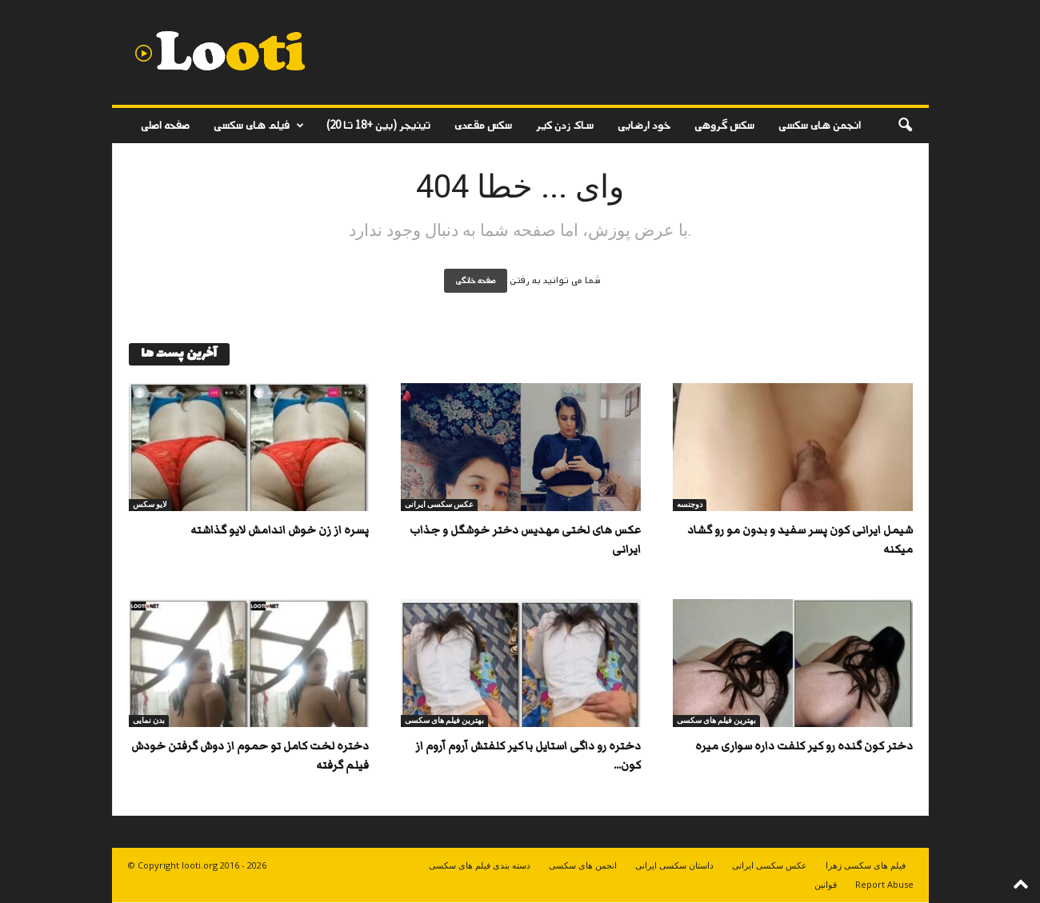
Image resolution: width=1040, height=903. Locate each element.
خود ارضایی (644, 125)
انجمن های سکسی (819, 125)
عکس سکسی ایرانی (439, 504)
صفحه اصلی (165, 125)
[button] (904, 125)
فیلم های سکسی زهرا (866, 865)
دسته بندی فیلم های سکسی (479, 865)
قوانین (825, 884)
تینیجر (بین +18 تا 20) (378, 125)
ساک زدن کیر (565, 125)
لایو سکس (150, 504)
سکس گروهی (724, 125)
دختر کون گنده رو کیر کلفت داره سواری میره (804, 746)
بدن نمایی (149, 720)
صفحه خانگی (475, 280)
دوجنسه (689, 504)
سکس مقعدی (483, 125)
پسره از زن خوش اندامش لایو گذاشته (279, 530)
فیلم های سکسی (259, 125)
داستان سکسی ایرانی (674, 865)
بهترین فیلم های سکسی (444, 720)
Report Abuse (884, 884)
